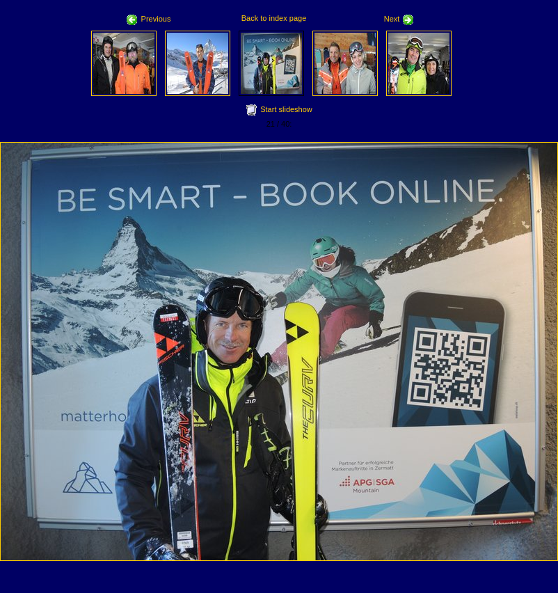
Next (399, 19)
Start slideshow (286, 109)
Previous (149, 19)
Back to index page (274, 18)
